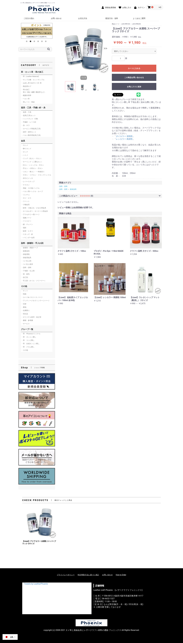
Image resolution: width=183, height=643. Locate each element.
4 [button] (38, 42)
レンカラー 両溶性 (124, 139)
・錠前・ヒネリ (27, 231)
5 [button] (42, 42)
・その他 (24, 350)
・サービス (25, 324)
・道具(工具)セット (28, 115)
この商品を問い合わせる (134, 77)
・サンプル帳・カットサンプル (32, 80)
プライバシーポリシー (66, 575)
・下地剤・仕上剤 (28, 271)
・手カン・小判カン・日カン (32, 168)
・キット (24, 291)
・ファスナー (26, 221)
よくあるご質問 (139, 18)
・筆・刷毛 (25, 274)
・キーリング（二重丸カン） (32, 162)
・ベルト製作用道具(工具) (31, 135)
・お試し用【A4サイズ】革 (31, 83)
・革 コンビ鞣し (28, 340)
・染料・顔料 (26, 267)
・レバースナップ (28, 181)
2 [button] (31, 42)
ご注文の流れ (29, 18)
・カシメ (24, 145)
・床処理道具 (26, 258)
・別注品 (24, 314)
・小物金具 (25, 205)
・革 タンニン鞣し (28, 337)
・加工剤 (24, 277)
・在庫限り (25, 310)
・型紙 (23, 294)
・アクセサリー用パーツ (30, 214)
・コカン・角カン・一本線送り (32, 172)
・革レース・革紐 (28, 102)
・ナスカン (25, 185)
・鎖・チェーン (27, 224)
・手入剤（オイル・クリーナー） (33, 281)
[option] (36, 31)
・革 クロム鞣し (28, 347)
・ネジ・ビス (26, 198)
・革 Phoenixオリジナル (30, 334)
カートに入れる (134, 68)
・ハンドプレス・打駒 (29, 119)
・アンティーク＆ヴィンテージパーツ (35, 301)
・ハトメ (24, 155)
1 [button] (27, 42)
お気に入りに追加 (134, 87)
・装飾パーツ (26, 218)
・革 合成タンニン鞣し (30, 344)
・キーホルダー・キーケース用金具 (34, 211)
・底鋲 (23, 228)
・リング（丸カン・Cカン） (31, 158)
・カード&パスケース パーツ (32, 297)
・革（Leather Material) (30, 76)
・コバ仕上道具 (27, 264)
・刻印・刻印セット (28, 132)
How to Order (121, 575)
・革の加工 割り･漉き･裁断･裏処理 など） (33, 91)
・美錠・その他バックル (30, 188)
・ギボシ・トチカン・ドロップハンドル (36, 175)
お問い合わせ (56, 18)
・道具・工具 (26, 112)
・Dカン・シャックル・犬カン (32, 165)
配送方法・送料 (111, 18)
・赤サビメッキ (27, 178)
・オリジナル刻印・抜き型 (31, 317)
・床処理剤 (25, 254)
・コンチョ (25, 195)
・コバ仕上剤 (26, 261)
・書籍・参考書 (27, 320)
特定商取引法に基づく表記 (88, 575)
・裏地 (23, 307)
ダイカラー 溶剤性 (124, 136)
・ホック (24, 152)
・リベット (25, 201)
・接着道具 (25, 251)
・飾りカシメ (26, 148)
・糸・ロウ (25, 125)
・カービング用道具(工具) (31, 129)
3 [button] (35, 42)
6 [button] (46, 42)
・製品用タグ (26, 86)
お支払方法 (82, 18)
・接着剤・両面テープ (29, 248)
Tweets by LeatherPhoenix (36, 584)
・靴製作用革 (26, 95)
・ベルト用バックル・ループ (32, 191)
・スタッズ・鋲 (27, 234)
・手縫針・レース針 (28, 122)
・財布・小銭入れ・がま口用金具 (33, 208)
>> (105, 48)
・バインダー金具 (28, 238)
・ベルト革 (25, 99)
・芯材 (23, 304)
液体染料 (73, 189)
